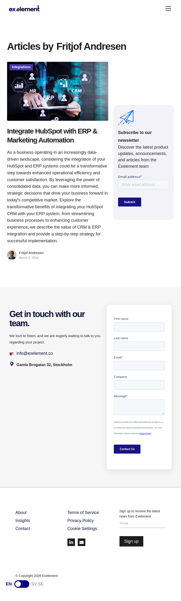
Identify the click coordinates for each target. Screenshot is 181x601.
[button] (167, 8)
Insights (22, 520)
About (20, 512)
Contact (22, 528)
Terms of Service (83, 512)
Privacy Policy (80, 520)
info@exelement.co (34, 353)
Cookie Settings (82, 528)
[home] (24, 8)
